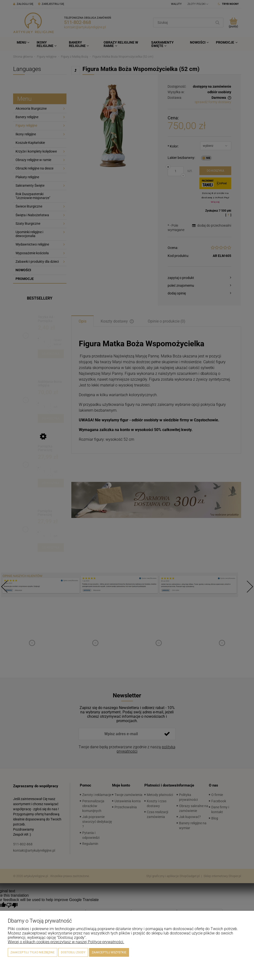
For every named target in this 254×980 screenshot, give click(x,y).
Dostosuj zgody (73, 952)
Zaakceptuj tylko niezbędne (32, 952)
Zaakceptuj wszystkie (109, 952)
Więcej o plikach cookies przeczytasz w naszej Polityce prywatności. (66, 942)
